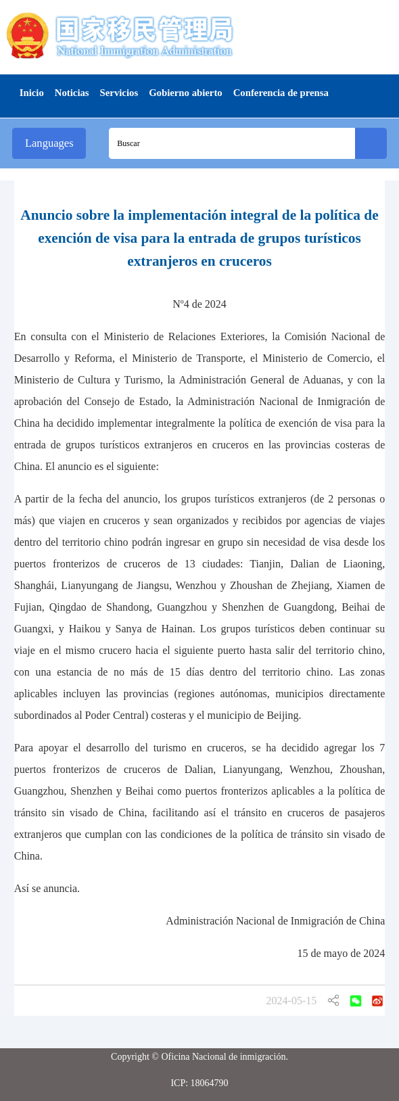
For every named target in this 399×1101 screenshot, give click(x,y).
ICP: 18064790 (199, 1083)
